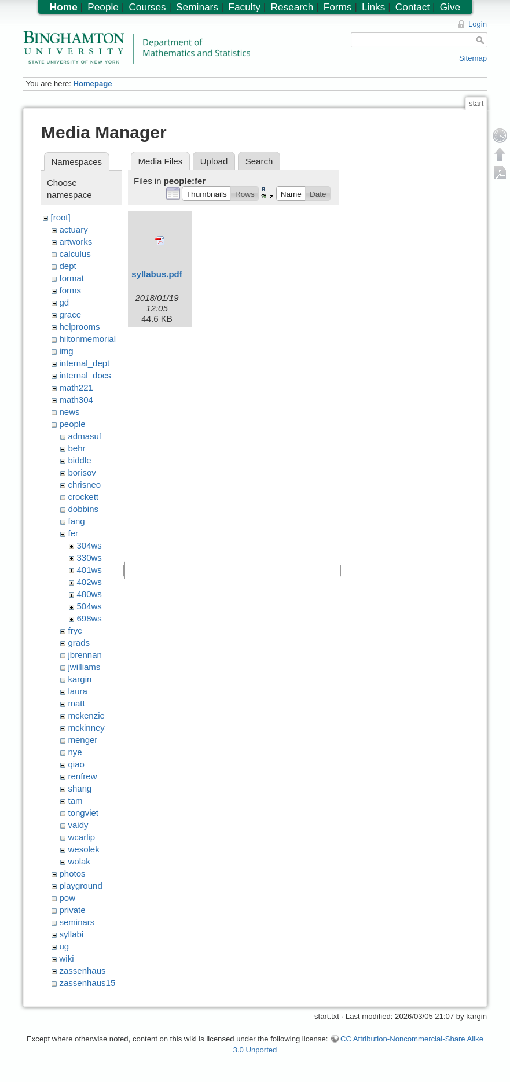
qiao (76, 764)
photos (73, 873)
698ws (89, 618)
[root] (61, 217)
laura (77, 691)
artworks (76, 241)
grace (71, 314)
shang (80, 788)
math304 (76, 399)
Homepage (92, 83)
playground (81, 885)
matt (76, 703)
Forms (338, 7)
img (67, 351)
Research (291, 7)
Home (64, 7)
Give (450, 7)
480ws (89, 594)
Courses (147, 7)
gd (64, 302)
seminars (77, 922)
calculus (75, 254)
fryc (75, 630)
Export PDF (500, 172)
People (103, 7)
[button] (206, 193)
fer (73, 533)
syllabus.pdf (156, 274)
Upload (214, 161)
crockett (83, 497)
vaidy (78, 825)
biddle (79, 460)
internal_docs (85, 375)
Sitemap (473, 58)
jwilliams (84, 667)
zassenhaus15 (88, 983)
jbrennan (85, 655)
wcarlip (82, 837)
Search (259, 161)
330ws (89, 557)
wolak (79, 861)
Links (373, 7)
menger (83, 740)
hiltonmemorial (88, 339)
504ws (89, 606)
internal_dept (85, 363)
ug (64, 946)
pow (68, 898)
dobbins (83, 509)
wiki (67, 958)
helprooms (80, 327)
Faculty (244, 7)
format (72, 278)
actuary (74, 229)
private (73, 910)
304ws (89, 545)
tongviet (83, 813)
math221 (76, 387)
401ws (89, 570)
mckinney (86, 728)
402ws (89, 582)
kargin (80, 679)
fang (76, 521)
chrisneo (84, 485)
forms (71, 290)
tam (75, 800)
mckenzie (86, 715)
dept (68, 266)
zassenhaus (83, 971)
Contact (412, 7)
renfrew (82, 776)
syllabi (72, 934)
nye (75, 752)
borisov (82, 472)
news (70, 412)
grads (79, 642)
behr (77, 448)
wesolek (84, 849)
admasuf (85, 436)
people (73, 424)
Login (477, 24)
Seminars (197, 7)
